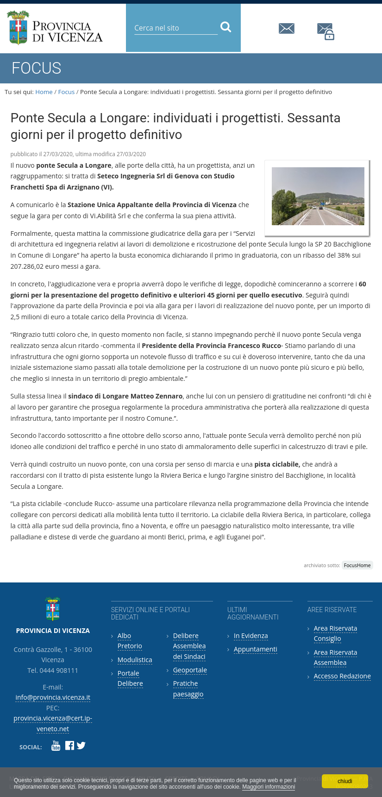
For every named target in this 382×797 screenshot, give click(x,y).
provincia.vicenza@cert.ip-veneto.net (326, 31)
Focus (66, 92)
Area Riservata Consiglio (335, 633)
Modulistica (135, 659)
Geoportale (190, 669)
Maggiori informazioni (268, 787)
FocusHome (357, 565)
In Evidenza (251, 635)
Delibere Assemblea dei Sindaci (189, 646)
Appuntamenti (255, 649)
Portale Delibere (130, 678)
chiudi (345, 781)
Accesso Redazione (342, 675)
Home (44, 92)
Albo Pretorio (130, 640)
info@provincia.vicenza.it (288, 28)
